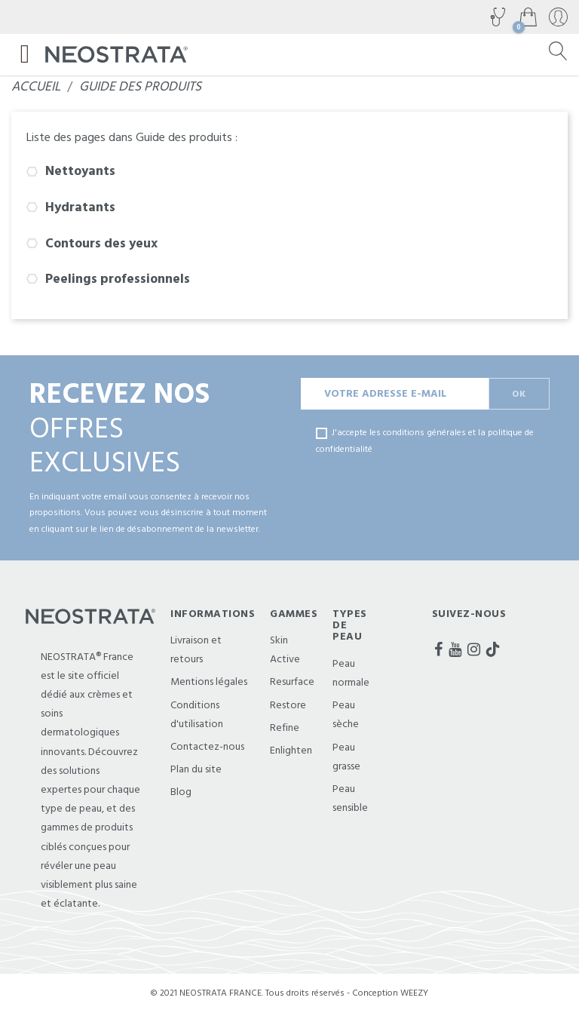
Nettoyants (80, 171)
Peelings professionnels (117, 279)
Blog (180, 792)
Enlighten (291, 750)
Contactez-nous (207, 746)
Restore (288, 705)
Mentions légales (208, 681)
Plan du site (196, 769)
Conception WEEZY (390, 993)
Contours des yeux (101, 244)
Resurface (292, 681)
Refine (284, 727)
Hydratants (80, 207)
